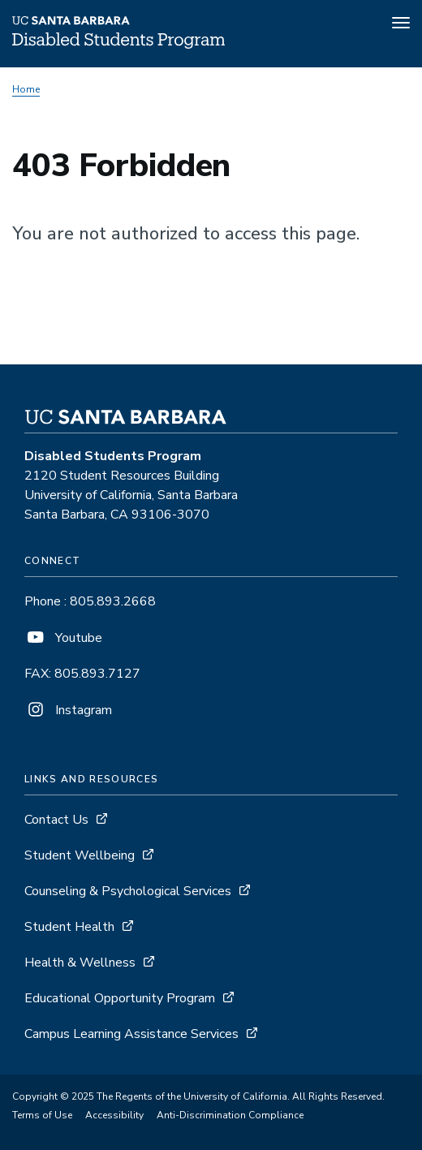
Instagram (68, 710)
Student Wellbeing (79, 855)
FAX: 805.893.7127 (82, 674)
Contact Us (56, 820)
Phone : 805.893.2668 (90, 601)
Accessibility (114, 1115)
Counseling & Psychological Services (127, 891)
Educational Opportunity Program (119, 998)
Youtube (63, 638)
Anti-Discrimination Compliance (230, 1115)
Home (26, 89)
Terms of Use (42, 1115)
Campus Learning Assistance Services (131, 1034)
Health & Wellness (80, 962)
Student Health (69, 927)
